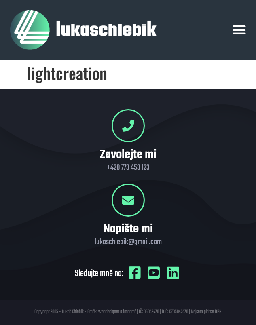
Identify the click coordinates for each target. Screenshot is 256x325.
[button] (239, 30)
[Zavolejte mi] (128, 125)
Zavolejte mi (128, 155)
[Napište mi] (128, 200)
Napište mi (128, 229)
